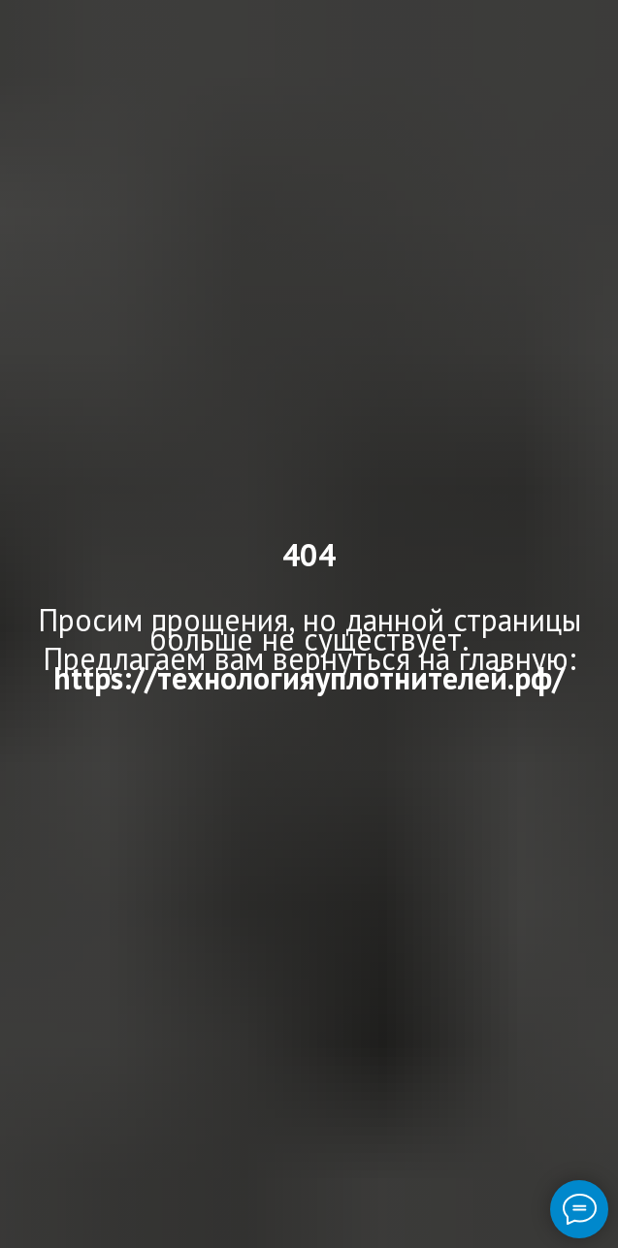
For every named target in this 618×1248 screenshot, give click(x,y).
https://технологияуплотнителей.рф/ (309, 677)
